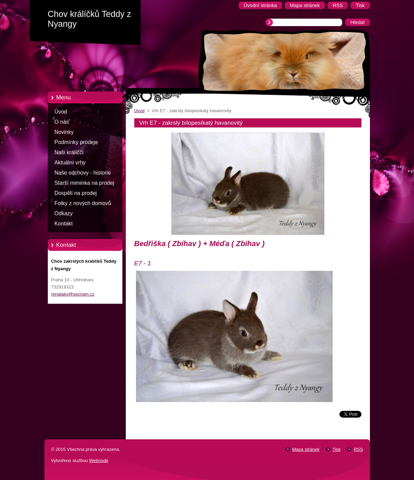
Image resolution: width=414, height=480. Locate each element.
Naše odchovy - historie (83, 173)
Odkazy (64, 213)
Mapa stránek (305, 449)
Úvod (61, 112)
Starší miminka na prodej (84, 183)
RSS (358, 449)
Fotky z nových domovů (83, 203)
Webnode (99, 460)
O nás (62, 122)
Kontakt (64, 223)
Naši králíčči (69, 152)
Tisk (337, 449)
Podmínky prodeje (76, 142)
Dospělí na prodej (76, 193)
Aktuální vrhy (70, 162)
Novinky (64, 132)
